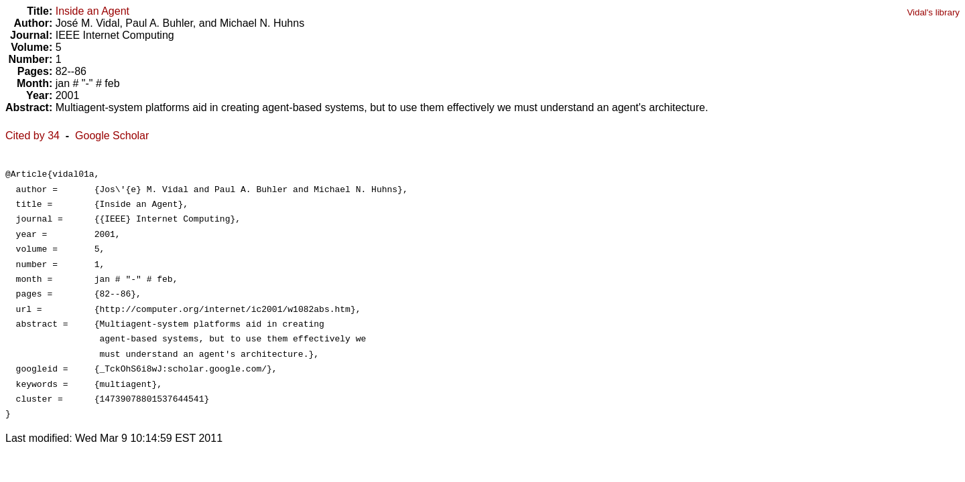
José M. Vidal (88, 23)
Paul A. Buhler (159, 23)
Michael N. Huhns (262, 23)
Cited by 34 (32, 135)
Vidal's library (933, 12)
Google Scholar (112, 135)
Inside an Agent (92, 11)
